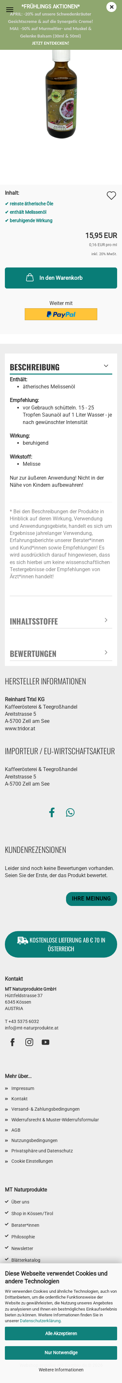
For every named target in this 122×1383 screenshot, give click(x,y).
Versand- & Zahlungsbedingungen (45, 1109)
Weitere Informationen (61, 1369)
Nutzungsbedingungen (34, 1140)
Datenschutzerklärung (40, 1320)
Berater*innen (25, 1225)
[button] (52, 812)
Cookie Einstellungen (32, 1161)
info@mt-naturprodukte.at (32, 1027)
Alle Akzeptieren (61, 1333)
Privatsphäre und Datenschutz (42, 1150)
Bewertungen (33, 653)
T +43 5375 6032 (22, 1021)
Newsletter (22, 1248)
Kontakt (19, 1098)
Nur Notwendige (61, 1352)
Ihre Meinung (91, 899)
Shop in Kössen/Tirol (32, 1213)
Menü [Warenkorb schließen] (9, 9)
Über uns (20, 1201)
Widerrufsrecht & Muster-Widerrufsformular (55, 1119)
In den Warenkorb (54, 277)
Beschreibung (35, 367)
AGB (15, 1130)
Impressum (22, 1088)
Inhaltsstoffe (34, 621)
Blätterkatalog (25, 1260)
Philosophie (23, 1236)
